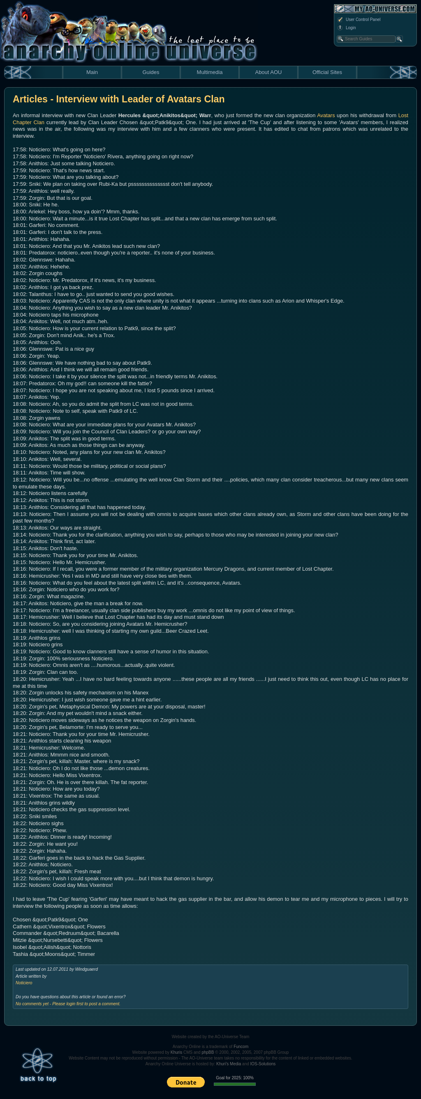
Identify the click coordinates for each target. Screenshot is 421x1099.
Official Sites (327, 72)
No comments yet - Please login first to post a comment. (68, 1004)
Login (346, 28)
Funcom (241, 1046)
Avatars (326, 115)
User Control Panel (358, 20)
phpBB (207, 1052)
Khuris (176, 1052)
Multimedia (210, 72)
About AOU (268, 72)
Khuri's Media (228, 1064)
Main (92, 72)
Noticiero (24, 983)
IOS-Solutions (263, 1064)
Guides (150, 72)
